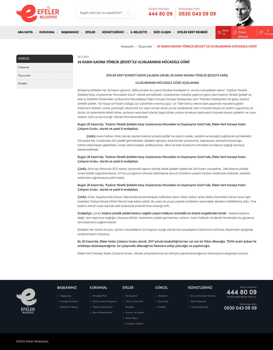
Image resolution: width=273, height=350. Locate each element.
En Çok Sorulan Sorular (203, 296)
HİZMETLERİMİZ (113, 32)
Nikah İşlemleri (198, 301)
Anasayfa (127, 46)
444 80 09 (160, 14)
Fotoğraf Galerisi (69, 301)
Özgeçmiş (65, 296)
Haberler (23, 67)
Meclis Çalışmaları (103, 307)
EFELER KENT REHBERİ (192, 32)
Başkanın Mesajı (69, 307)
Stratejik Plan (100, 296)
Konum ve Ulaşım (134, 312)
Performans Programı (105, 301)
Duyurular (145, 46)
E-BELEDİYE (139, 32)
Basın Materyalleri (103, 312)
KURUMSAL (47, 32)
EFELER (90, 32)
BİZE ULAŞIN (162, 32)
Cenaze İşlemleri (199, 307)
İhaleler (22, 83)
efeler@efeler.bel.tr (241, 297)
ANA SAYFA (25, 32)
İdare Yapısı (131, 318)
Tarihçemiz (131, 296)
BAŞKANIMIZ (70, 32)
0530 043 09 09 (197, 14)
